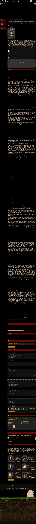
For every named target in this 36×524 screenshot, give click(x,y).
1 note (25, 418)
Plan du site (24, 488)
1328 (17, 473)
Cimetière (11, 19)
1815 (31, 473)
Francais (16, 457)
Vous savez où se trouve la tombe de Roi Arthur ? (15, 330)
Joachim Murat (29, 472)
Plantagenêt (14, 298)
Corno (9, 218)
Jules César (17, 279)
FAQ (17, 488)
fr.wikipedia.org (12, 321)
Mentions (20, 488)
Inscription (34, 0)
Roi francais (15, 19)
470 (17, 381)
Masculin (12, 357)
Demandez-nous (11, 411)
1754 (15, 465)
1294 (15, 473)
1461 (31, 465)
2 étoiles (21, 421)
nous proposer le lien (24, 449)
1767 (29, 473)
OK (21, 23)
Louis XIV (15, 455)
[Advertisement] (18, 11)
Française (17, 355)
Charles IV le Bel (16, 472)
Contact (27, 488)
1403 (29, 465)
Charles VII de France (31, 464)
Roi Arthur (20, 19)
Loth (28, 318)
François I (29, 455)
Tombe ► (18, 469)
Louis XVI (15, 464)
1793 (17, 465)
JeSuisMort (4, 1)
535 (15, 390)
